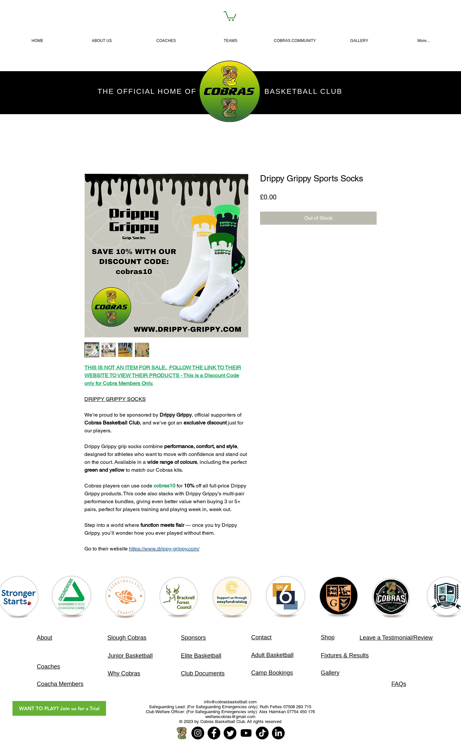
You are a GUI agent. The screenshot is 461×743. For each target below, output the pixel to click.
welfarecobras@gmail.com (230, 716)
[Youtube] (246, 733)
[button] (230, 41)
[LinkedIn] (278, 733)
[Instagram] (197, 733)
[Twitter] (230, 733)
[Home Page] (181, 733)
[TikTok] (262, 733)
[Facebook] (214, 733)
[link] (230, 15)
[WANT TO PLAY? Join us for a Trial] (59, 708)
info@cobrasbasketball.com (230, 701)
